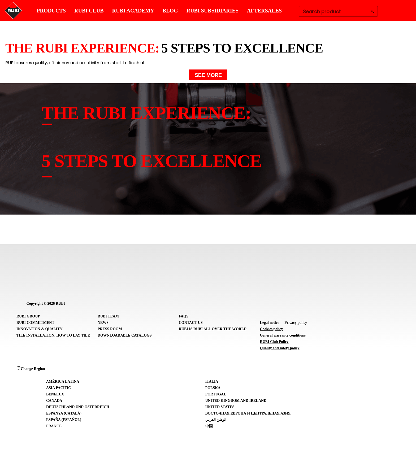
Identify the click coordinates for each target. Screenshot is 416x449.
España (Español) (63, 420)
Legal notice (269, 323)
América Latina (62, 381)
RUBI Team (108, 316)
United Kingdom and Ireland (236, 401)
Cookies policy (271, 329)
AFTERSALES (264, 11)
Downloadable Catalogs (125, 335)
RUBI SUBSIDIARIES (213, 11)
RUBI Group (28, 316)
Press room (110, 329)
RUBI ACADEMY (133, 11)
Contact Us (191, 323)
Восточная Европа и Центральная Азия (248, 413)
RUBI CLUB (89, 11)
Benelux (55, 394)
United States (220, 407)
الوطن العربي (216, 420)
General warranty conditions (283, 335)
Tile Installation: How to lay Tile (53, 335)
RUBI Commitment (35, 323)
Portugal (215, 394)
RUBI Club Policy (274, 342)
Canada (54, 401)
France (54, 426)
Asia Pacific (58, 388)
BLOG (170, 11)
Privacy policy (295, 323)
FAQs (183, 316)
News (103, 323)
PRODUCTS (51, 11)
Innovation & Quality (39, 329)
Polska (213, 388)
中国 (209, 426)
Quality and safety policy (279, 348)
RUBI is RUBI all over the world (212, 329)
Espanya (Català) (63, 413)
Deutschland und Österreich (77, 407)
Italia (211, 381)
